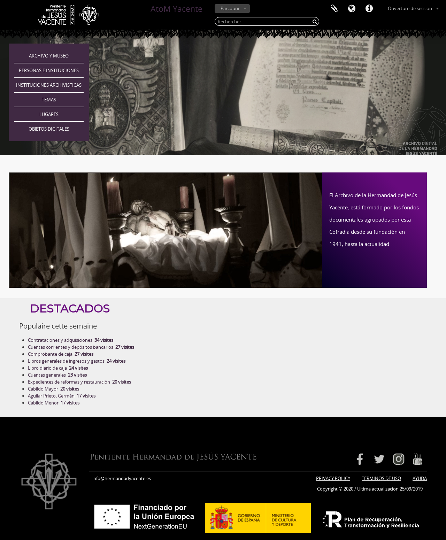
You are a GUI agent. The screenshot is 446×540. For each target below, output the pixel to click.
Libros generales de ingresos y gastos (76, 361)
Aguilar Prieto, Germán (61, 396)
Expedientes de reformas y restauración (79, 382)
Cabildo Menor (53, 403)
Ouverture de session (410, 8)
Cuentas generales (57, 375)
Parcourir (230, 8)
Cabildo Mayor (53, 389)
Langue (351, 8)
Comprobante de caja (60, 354)
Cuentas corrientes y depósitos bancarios (81, 347)
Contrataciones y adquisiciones (70, 340)
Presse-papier (334, 8)
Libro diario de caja (58, 368)
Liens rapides (369, 8)
